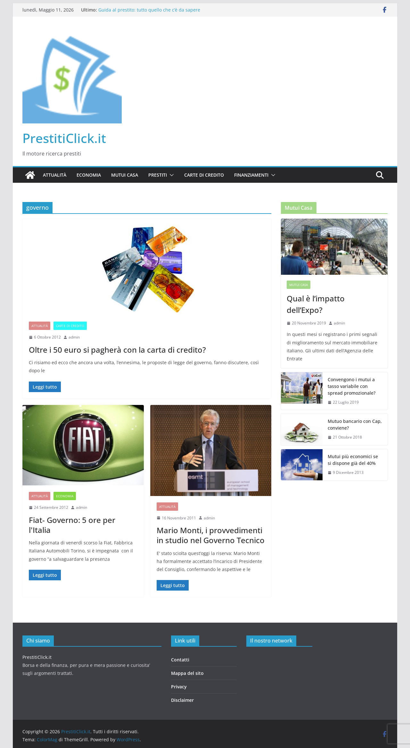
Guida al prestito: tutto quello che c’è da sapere (149, 10)
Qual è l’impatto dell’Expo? (316, 304)
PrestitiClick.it (64, 138)
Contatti (180, 660)
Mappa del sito (187, 673)
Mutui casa (124, 175)
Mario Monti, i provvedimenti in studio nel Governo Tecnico (211, 535)
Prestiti (157, 175)
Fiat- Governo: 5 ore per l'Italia (72, 525)
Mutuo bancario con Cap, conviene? (355, 424)
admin (74, 337)
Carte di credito (204, 175)
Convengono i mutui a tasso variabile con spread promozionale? (351, 386)
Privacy (179, 687)
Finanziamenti (251, 175)
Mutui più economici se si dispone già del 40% (353, 459)
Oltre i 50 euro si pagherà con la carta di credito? (117, 349)
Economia (89, 175)
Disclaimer (182, 700)
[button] (170, 175)
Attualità (54, 175)
